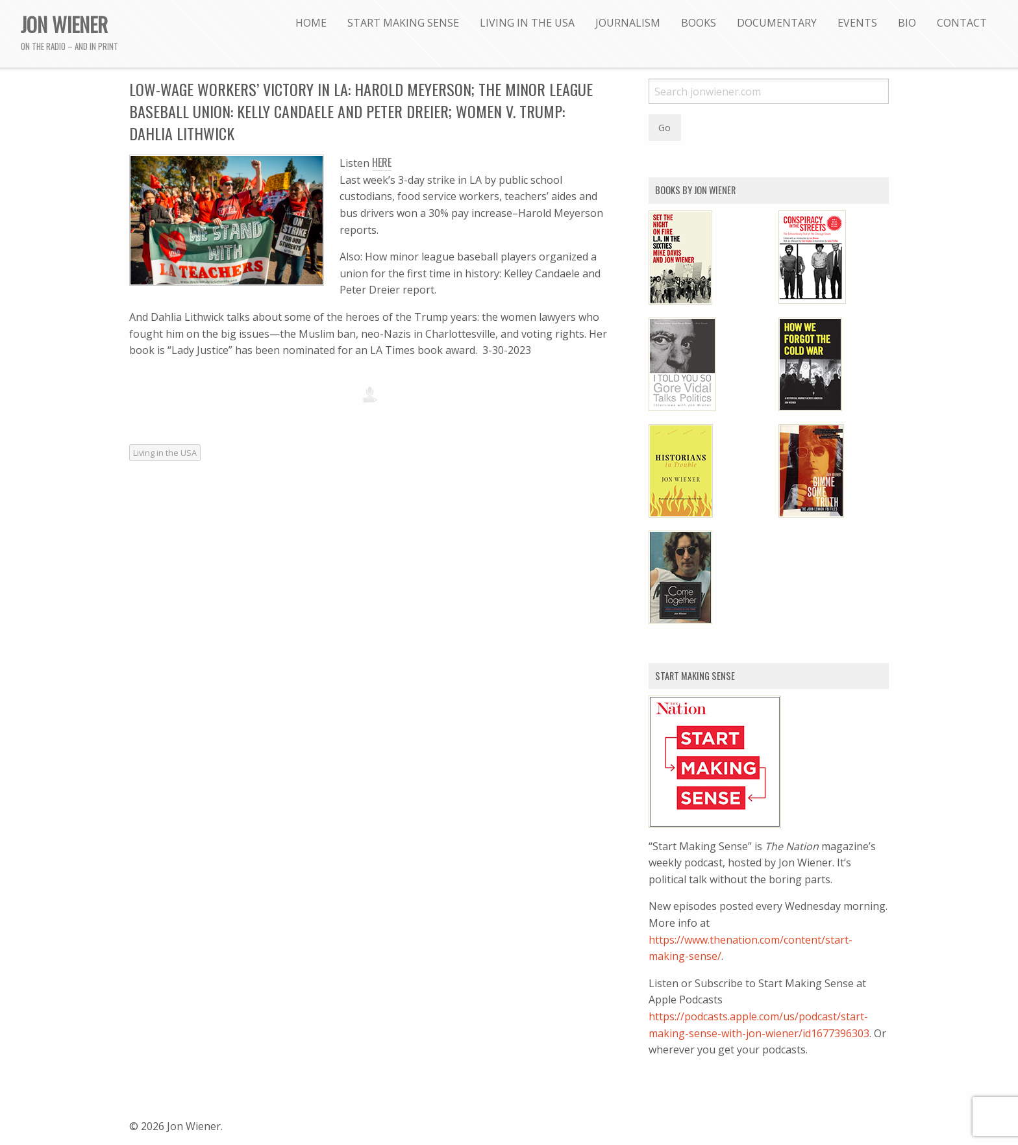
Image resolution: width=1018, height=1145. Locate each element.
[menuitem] (311, 22)
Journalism (627, 23)
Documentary (777, 23)
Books (698, 23)
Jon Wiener (64, 24)
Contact (962, 23)
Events (857, 23)
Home (311, 23)
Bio (907, 23)
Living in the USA (527, 23)
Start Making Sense (403, 23)
